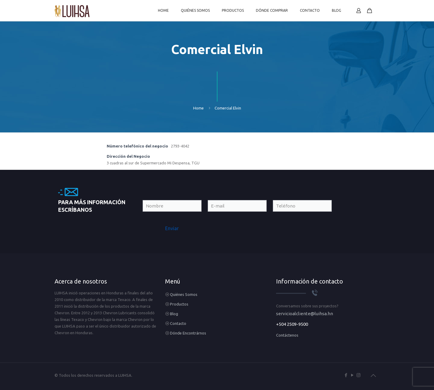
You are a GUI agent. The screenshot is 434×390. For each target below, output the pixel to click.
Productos (179, 304)
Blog (174, 314)
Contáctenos (287, 335)
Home (198, 108)
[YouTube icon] (352, 375)
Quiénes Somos (183, 294)
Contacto (178, 323)
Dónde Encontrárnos (188, 333)
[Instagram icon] (358, 375)
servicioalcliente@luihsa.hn (304, 313)
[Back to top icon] (373, 375)
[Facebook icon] (346, 375)
